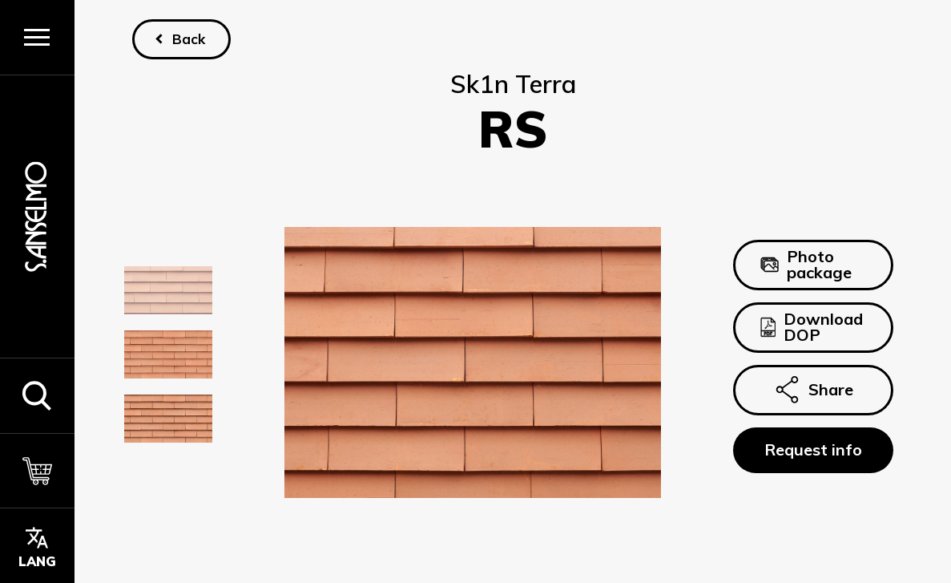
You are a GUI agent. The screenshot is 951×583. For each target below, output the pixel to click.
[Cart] (37, 470)
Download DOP (811, 327)
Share (813, 389)
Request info (813, 449)
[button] (37, 395)
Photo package (806, 265)
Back (188, 38)
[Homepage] (37, 216)
